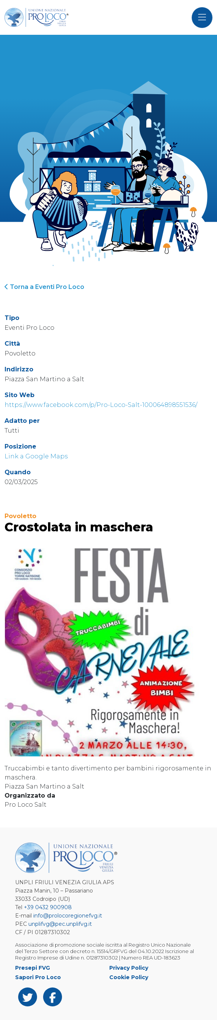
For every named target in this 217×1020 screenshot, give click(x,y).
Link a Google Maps (36, 456)
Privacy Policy (128, 967)
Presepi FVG (32, 967)
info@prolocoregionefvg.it (67, 915)
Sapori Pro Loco (38, 977)
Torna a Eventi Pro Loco (44, 286)
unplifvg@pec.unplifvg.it (60, 924)
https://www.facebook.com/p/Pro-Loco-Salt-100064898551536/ (101, 404)
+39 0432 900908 (48, 907)
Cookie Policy (128, 977)
